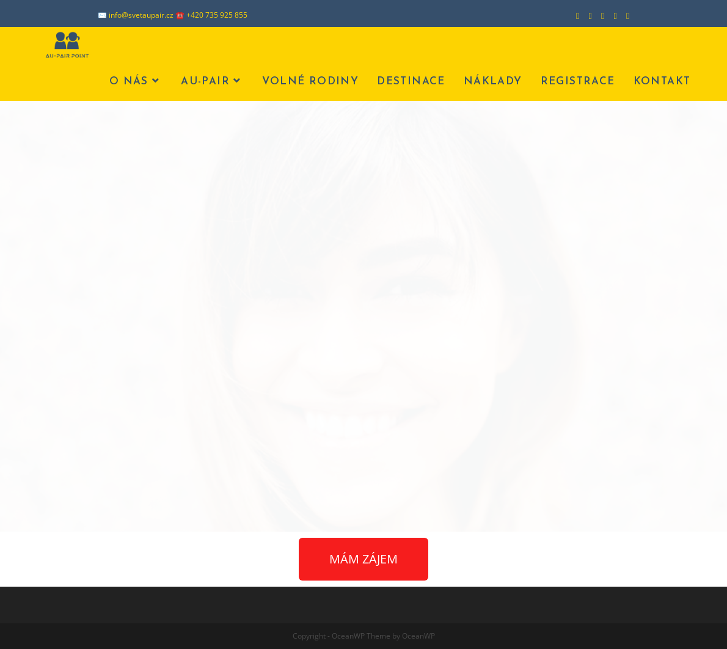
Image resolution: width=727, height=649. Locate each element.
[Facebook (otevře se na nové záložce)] (573, 15)
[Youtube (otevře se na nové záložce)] (611, 15)
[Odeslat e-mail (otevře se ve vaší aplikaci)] (623, 15)
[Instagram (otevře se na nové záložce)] (586, 15)
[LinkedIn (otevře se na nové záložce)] (598, 15)
